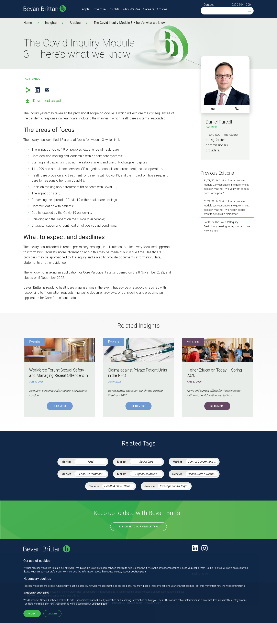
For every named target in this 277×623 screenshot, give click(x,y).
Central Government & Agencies (203, 461)
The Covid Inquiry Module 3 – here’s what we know (130, 23)
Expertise (99, 9)
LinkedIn (37, 90)
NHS (90, 461)
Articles (75, 23)
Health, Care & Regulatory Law (203, 473)
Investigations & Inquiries (175, 486)
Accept (32, 613)
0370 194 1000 (241, 4)
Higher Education (146, 473)
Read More (60, 406)
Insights (114, 9)
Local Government (90, 473)
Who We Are (131, 9)
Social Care (146, 461)
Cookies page (138, 571)
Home (27, 23)
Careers (148, 9)
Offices (162, 9)
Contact (208, 4)
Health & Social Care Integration (119, 486)
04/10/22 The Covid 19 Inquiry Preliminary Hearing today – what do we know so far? (227, 226)
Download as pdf (47, 100)
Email (47, 90)
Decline (52, 613)
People (84, 9)
